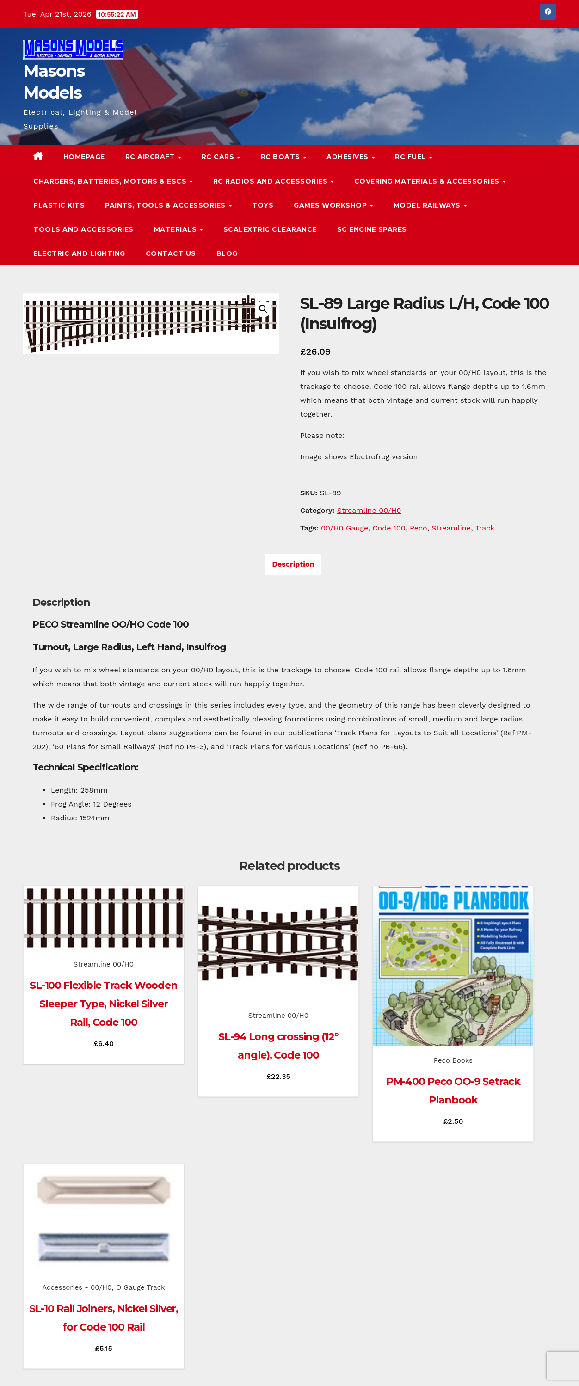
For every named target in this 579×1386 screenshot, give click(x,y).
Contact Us (171, 253)
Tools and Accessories (83, 229)
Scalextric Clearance (270, 229)
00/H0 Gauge (344, 528)
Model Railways (428, 205)
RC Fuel (411, 157)
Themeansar (201, 1366)
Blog (227, 253)
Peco (418, 528)
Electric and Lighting (79, 253)
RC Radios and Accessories (271, 181)
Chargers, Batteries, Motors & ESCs (111, 181)
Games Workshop (331, 205)
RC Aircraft (151, 157)
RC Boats (281, 157)
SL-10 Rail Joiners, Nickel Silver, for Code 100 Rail (495, 1033)
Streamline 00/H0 (369, 510)
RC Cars (219, 157)
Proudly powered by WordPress (69, 1366)
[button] (530, 205)
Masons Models (85, 1301)
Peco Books (357, 1017)
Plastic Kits (59, 205)
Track (484, 528)
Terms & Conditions (527, 1366)
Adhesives (348, 157)
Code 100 (389, 528)
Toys (262, 205)
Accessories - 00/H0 (478, 980)
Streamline (451, 528)
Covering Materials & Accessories (428, 181)
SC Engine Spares (372, 229)
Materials (176, 229)
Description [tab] (293, 564)
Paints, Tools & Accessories (166, 205)
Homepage (84, 157)
